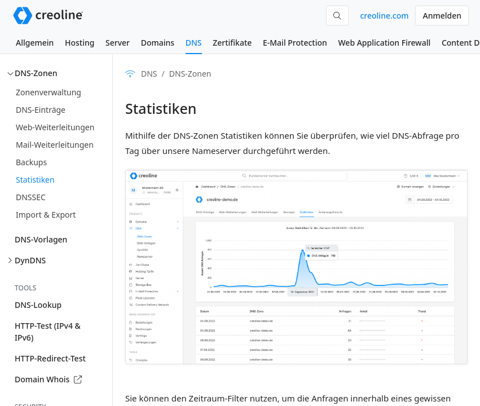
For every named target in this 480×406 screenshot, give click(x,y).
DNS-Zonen (36, 73)
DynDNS (30, 260)
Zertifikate (232, 42)
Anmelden (441, 15)
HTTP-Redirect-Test (50, 358)
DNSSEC (31, 197)
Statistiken (35, 179)
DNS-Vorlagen (41, 239)
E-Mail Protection (295, 42)
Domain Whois (48, 379)
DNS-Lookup (38, 304)
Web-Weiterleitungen (55, 127)
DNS (194, 42)
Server (117, 42)
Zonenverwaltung (48, 92)
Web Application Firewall (384, 42)
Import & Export (46, 214)
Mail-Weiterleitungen (55, 144)
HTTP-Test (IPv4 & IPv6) (48, 331)
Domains (157, 42)
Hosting (79, 42)
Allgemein (35, 42)
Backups (31, 162)
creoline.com (384, 15)
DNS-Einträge (40, 109)
